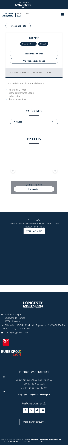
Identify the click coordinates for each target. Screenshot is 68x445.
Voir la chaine (34, 231)
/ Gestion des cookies (36, 442)
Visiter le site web (34, 53)
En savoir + (34, 189)
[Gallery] (34, 170)
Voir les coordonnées (34, 60)
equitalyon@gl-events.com (17, 332)
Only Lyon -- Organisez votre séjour (34, 394)
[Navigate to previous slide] (13, 171)
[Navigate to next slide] (55, 171)
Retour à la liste (18, 25)
